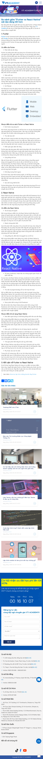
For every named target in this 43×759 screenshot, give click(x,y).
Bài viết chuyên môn (16, 15)
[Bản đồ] (28, 658)
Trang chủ (3, 15)
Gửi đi (9, 642)
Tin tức (9, 15)
